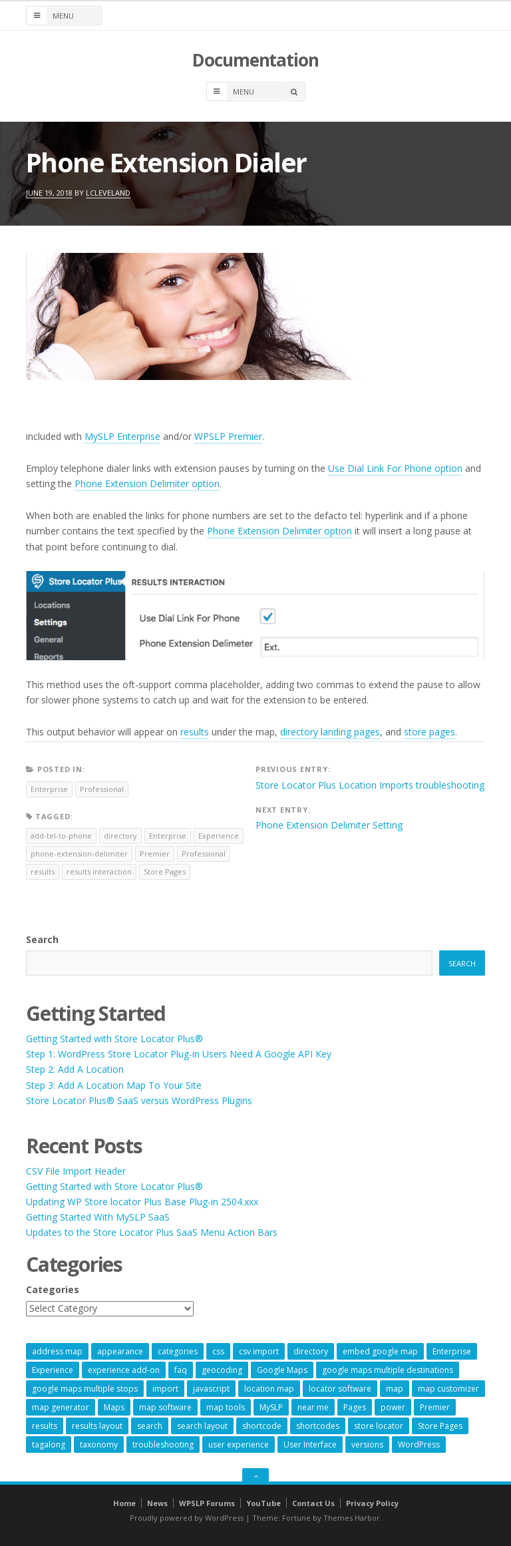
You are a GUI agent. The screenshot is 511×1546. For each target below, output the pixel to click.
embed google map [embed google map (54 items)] (380, 1351)
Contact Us (313, 1503)
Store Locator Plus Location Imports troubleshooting (370, 785)
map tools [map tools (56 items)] (225, 1407)
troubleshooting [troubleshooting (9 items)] (163, 1444)
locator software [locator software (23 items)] (340, 1388)
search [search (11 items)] (149, 1426)
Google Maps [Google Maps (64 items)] (282, 1370)
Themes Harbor (351, 1518)
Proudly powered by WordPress (187, 1518)
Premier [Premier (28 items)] (435, 1407)
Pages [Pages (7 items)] (354, 1407)
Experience (218, 836)
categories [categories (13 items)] (178, 1351)
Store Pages (165, 871)
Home (124, 1503)
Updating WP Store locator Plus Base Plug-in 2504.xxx (142, 1201)
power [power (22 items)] (393, 1407)
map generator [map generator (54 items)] (60, 1407)
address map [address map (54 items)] (57, 1351)
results (194, 731)
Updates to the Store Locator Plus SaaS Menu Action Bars (151, 1232)
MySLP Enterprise (122, 436)
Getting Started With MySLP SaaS (98, 1217)
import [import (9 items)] (165, 1388)
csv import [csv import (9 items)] (259, 1351)
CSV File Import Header (76, 1171)
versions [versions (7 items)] (367, 1444)
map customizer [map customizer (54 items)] (448, 1388)
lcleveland (108, 193)
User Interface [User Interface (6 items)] (310, 1444)
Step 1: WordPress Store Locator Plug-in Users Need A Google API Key (178, 1054)
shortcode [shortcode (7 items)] (261, 1426)
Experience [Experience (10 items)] (52, 1370)
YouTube (263, 1503)
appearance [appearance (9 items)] (120, 1351)
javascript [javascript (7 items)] (211, 1388)
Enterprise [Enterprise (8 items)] (451, 1351)
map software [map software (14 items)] (165, 1407)
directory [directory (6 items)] (310, 1351)
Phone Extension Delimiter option (147, 483)
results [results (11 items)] (44, 1426)
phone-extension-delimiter (79, 854)
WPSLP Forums (207, 1503)
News (157, 1503)
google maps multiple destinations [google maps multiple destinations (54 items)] (387, 1370)
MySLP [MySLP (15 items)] (271, 1407)
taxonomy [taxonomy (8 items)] (99, 1444)
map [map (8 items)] (394, 1388)
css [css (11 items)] (218, 1351)
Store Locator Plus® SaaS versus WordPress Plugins (139, 1100)
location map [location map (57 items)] (269, 1388)
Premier (155, 854)
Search (42, 939)
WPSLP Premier (228, 436)
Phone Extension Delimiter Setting (329, 825)
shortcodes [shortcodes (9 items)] (317, 1426)
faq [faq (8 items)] (180, 1370)
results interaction (99, 871)
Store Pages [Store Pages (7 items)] (440, 1426)
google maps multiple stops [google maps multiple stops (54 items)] (85, 1388)
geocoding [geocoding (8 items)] (222, 1370)
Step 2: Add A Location (75, 1069)
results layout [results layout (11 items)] (97, 1426)
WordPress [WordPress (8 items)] (419, 1444)
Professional (102, 789)
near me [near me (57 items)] (313, 1407)
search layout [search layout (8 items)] (202, 1426)
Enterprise (49, 789)
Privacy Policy (372, 1503)
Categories (52, 1289)
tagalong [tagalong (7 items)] (48, 1444)
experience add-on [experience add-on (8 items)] (124, 1370)
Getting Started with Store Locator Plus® (114, 1038)
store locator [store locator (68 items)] (378, 1426)
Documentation (255, 60)
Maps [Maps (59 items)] (114, 1407)
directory (120, 836)
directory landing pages (330, 731)
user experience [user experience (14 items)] (238, 1444)
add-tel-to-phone (61, 836)
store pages (429, 731)
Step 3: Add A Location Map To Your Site (114, 1085)
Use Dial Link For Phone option (395, 468)
